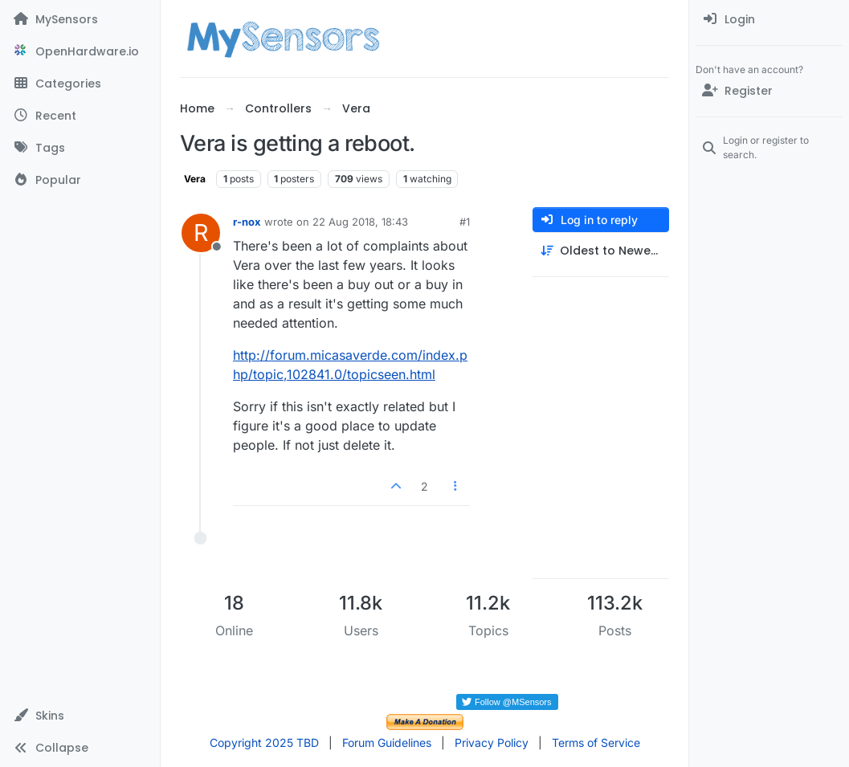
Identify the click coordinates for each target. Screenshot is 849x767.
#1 (464, 221)
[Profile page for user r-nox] (201, 233)
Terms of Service (596, 742)
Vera (195, 179)
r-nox (247, 221)
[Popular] (79, 180)
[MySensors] (79, 19)
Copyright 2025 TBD (264, 742)
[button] (79, 715)
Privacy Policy (492, 742)
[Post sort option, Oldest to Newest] (601, 251)
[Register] (769, 91)
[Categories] (79, 83)
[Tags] (79, 148)
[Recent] (79, 116)
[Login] (769, 19)
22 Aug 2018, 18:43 (360, 221)
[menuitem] (769, 19)
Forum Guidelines (386, 742)
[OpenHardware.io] (79, 51)
